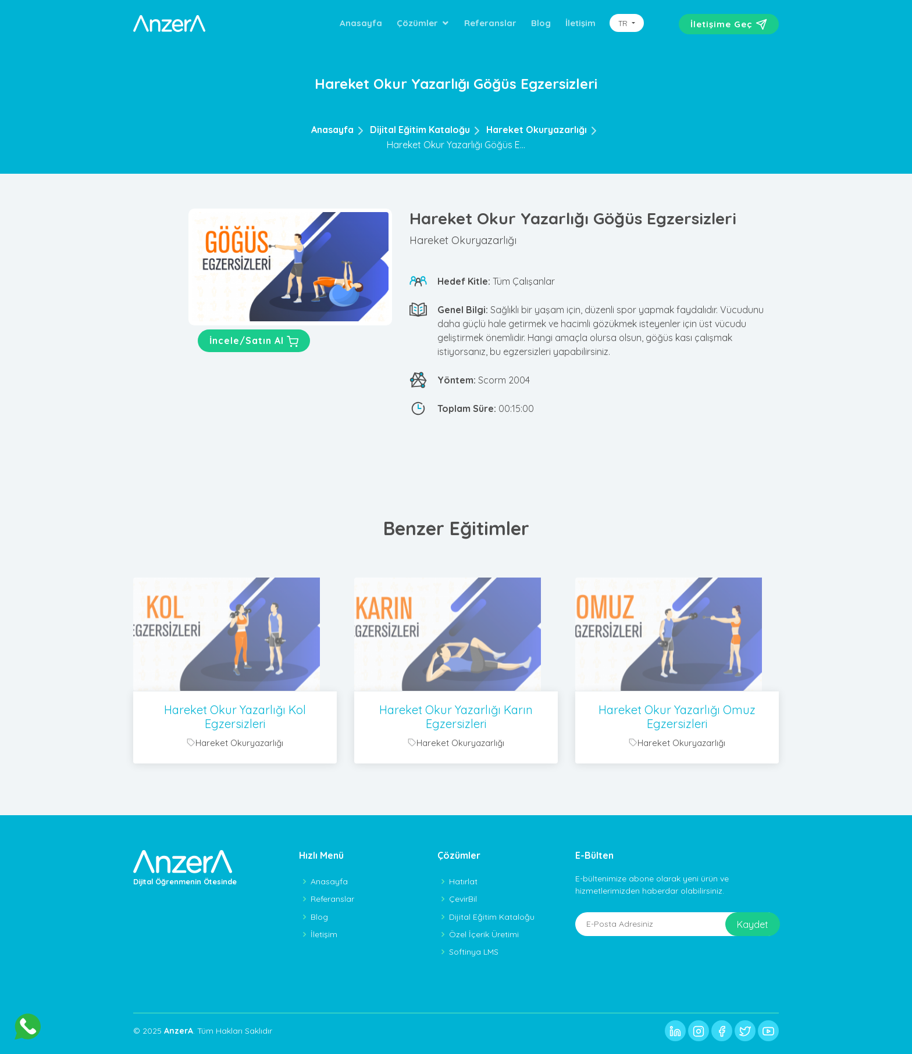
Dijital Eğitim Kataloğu (420, 129)
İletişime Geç (728, 24)
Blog (541, 22)
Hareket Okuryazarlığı (536, 129)
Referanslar (490, 22)
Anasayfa (361, 22)
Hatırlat (463, 881)
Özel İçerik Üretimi (484, 934)
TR (624, 23)
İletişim (580, 22)
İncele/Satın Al (253, 342)
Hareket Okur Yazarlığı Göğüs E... (456, 144)
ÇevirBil (463, 899)
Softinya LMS (473, 952)
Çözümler (417, 22)
